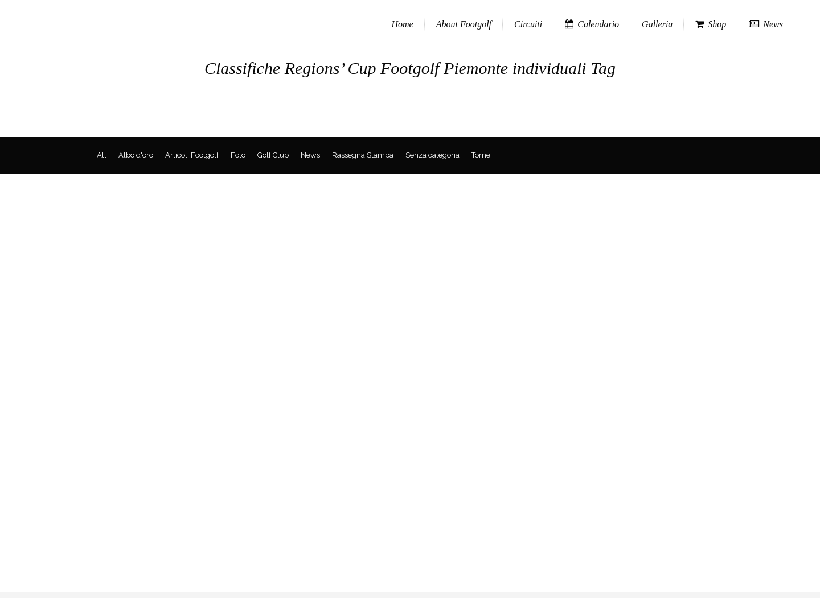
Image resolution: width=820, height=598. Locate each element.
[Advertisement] (410, 512)
